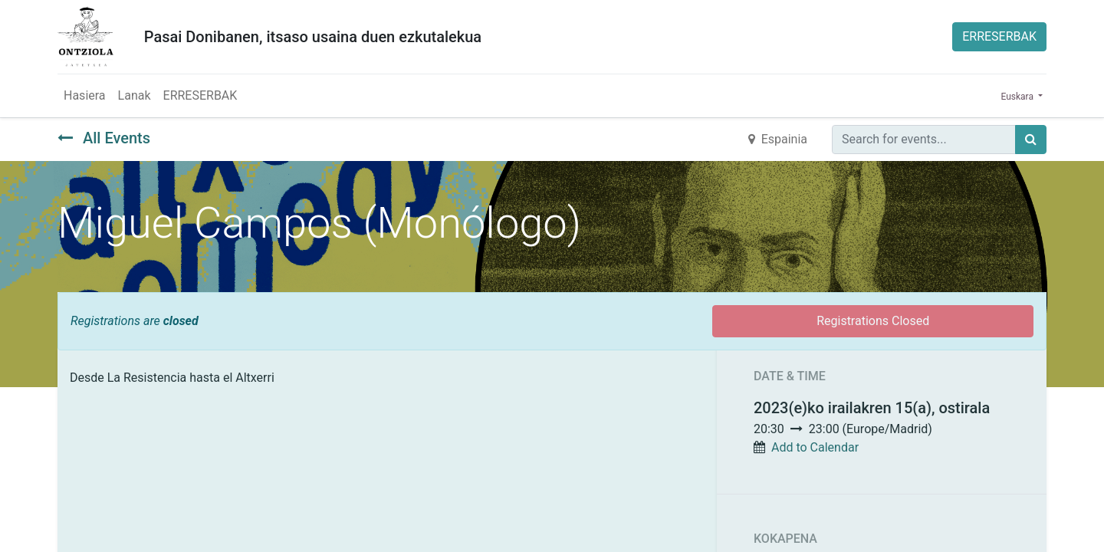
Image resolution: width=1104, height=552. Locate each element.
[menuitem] (85, 95)
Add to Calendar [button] (815, 447)
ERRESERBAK (999, 36)
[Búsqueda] (1030, 139)
